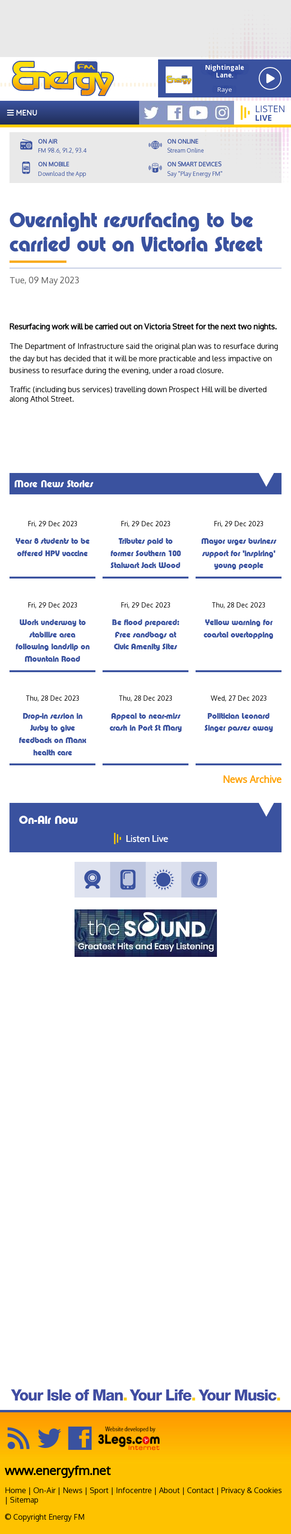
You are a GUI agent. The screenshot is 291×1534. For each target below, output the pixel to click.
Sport (99, 1490)
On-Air (44, 1490)
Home (15, 1490)
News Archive (252, 779)
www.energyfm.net (58, 1470)
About (169, 1490)
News (73, 1490)
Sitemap (24, 1500)
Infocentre (134, 1490)
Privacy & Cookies (251, 1490)
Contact (200, 1490)
